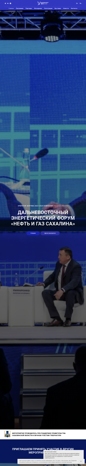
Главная (11, 8)
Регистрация (48, 8)
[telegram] (5, 3)
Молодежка (38, 8)
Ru (80, 3)
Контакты (74, 8)
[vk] (8, 3)
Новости (66, 8)
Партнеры (29, 8)
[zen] (10, 3)
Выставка (58, 8)
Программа (19, 8)
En (77, 3)
